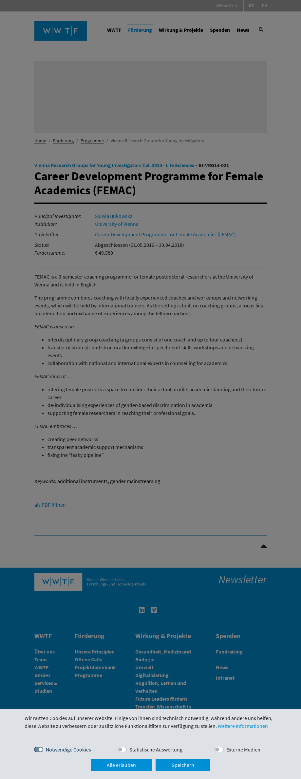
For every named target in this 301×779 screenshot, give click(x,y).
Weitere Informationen (243, 726)
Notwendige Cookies (68, 749)
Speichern (183, 765)
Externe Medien (243, 749)
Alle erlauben (121, 765)
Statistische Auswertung (155, 749)
